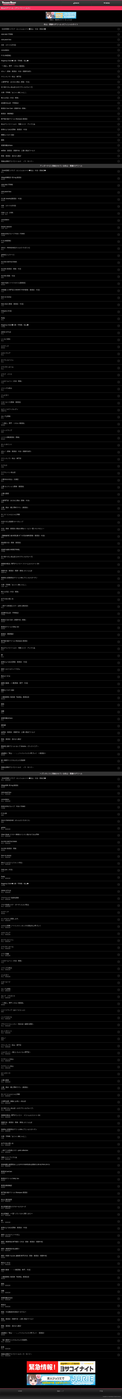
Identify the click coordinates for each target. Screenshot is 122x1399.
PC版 (101, 1391)
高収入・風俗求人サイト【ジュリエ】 (61, 19)
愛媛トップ (60, 1391)
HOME (20, 1391)
